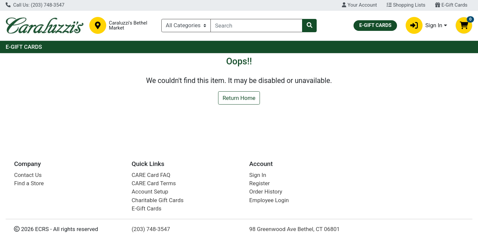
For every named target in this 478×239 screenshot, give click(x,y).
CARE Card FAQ (151, 175)
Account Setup (150, 191)
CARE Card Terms (154, 183)
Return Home (238, 98)
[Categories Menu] (186, 25)
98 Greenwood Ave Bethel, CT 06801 (294, 229)
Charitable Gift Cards (158, 200)
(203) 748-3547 (151, 229)
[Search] (256, 25)
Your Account (359, 5)
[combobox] (256, 25)
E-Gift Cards (451, 5)
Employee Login (269, 200)
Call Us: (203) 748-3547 (35, 5)
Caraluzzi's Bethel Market (128, 26)
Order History (265, 191)
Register (259, 183)
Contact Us (27, 175)
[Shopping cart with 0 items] (463, 25)
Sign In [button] (424, 25)
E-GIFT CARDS (24, 46)
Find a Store (29, 183)
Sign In (257, 175)
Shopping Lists (406, 5)
